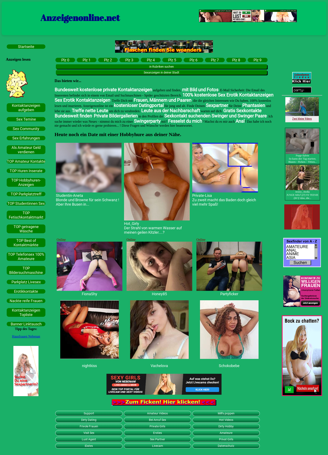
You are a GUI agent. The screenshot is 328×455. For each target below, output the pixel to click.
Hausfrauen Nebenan (26, 336)
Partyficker (229, 294)
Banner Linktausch (26, 324)
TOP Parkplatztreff (26, 194)
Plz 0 (65, 60)
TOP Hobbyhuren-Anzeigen (26, 182)
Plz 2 (108, 60)
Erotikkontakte (26, 291)
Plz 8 (236, 60)
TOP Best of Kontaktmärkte (26, 242)
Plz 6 (193, 60)
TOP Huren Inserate (26, 171)
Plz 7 (215, 60)
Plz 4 (151, 60)
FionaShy (89, 294)
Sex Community (26, 128)
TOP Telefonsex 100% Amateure (26, 256)
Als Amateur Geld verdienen (26, 149)
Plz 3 (129, 60)
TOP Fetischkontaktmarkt (26, 215)
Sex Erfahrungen (26, 138)
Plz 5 (172, 60)
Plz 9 (257, 60)
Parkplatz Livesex (26, 282)
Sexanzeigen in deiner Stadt (161, 72)
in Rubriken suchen (161, 66)
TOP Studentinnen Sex (26, 203)
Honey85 (159, 294)
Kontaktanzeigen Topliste (26, 312)
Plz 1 (87, 60)
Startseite (26, 46)
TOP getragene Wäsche (26, 228)
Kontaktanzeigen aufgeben (26, 107)
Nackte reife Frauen (26, 301)
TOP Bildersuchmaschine (26, 270)
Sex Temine (26, 119)
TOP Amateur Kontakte (26, 161)
